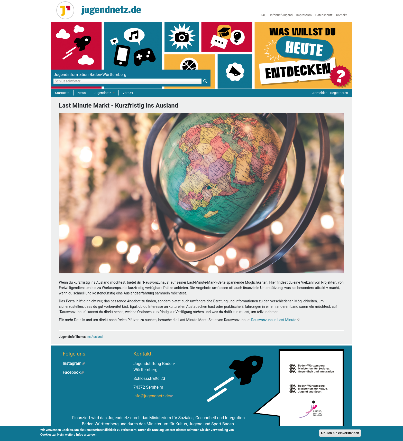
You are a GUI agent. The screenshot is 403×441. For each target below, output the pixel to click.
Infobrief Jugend (281, 15)
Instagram (74, 363)
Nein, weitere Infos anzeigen (77, 435)
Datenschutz (324, 15)
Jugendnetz (104, 93)
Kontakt (341, 15)
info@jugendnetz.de (153, 396)
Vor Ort (128, 93)
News (81, 93)
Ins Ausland (95, 337)
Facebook (73, 372)
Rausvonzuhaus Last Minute (275, 320)
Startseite (62, 93)
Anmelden (319, 93)
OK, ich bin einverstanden (340, 433)
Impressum (304, 15)
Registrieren (339, 93)
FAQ (264, 15)
